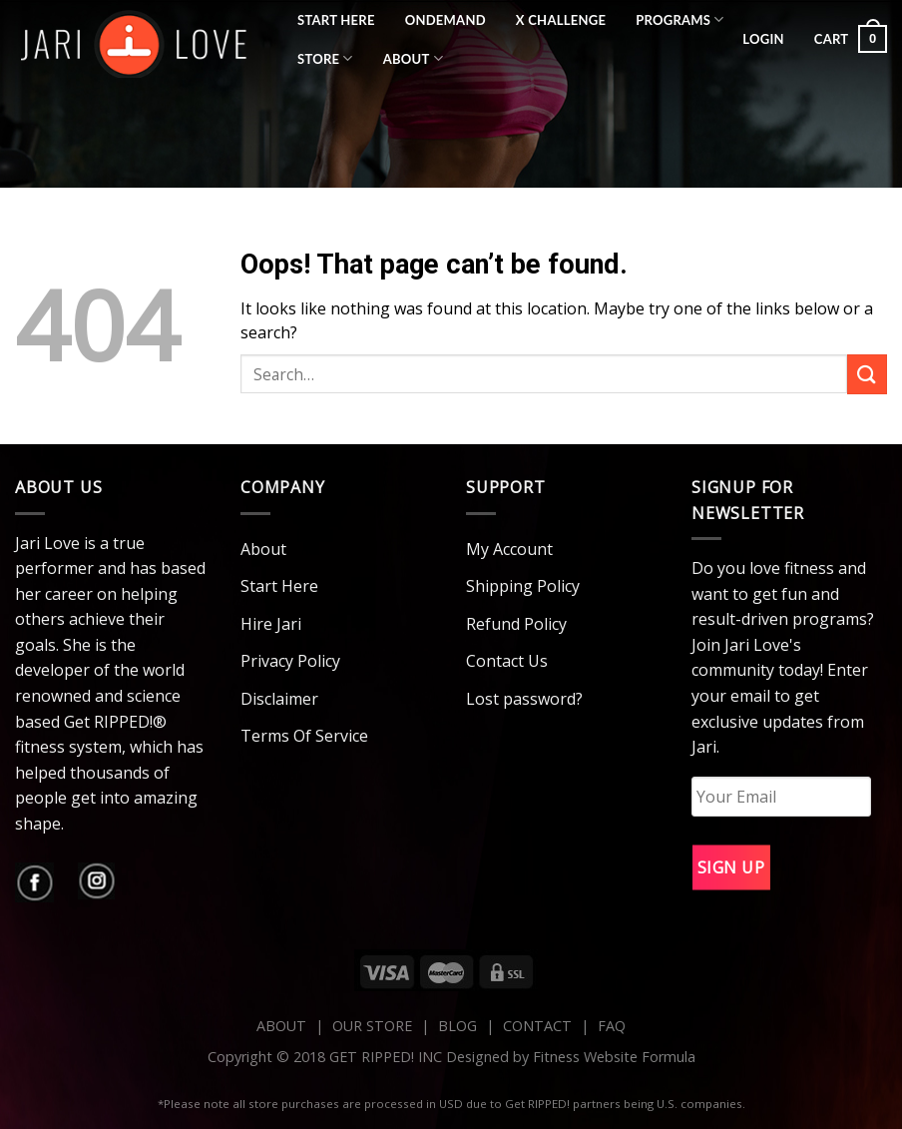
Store (325, 58)
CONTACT (539, 1025)
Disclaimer (279, 699)
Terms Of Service (304, 736)
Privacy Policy (290, 661)
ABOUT (281, 1025)
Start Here (336, 20)
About (413, 58)
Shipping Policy (523, 586)
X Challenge (561, 20)
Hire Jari (270, 624)
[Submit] (867, 373)
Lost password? (524, 699)
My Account (509, 549)
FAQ (612, 1025)
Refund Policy (516, 624)
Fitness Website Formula (614, 1056)
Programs (680, 19)
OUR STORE (372, 1025)
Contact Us (507, 661)
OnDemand (445, 20)
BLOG (457, 1025)
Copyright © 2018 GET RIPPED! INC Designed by (370, 1056)
